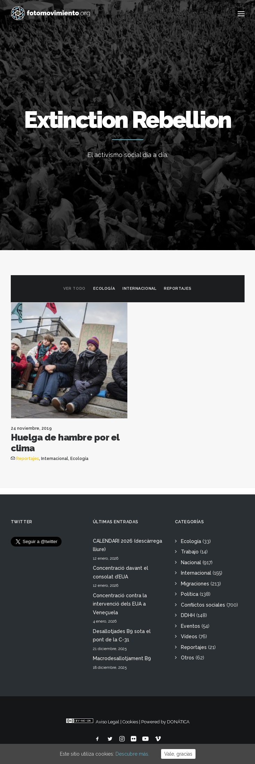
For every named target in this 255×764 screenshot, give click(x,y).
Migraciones (195, 583)
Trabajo (190, 551)
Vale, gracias (178, 754)
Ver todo (74, 288)
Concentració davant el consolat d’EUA (120, 572)
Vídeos (189, 636)
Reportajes (178, 288)
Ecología (104, 288)
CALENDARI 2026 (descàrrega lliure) (127, 545)
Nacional (191, 562)
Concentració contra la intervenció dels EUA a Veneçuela (120, 604)
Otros (187, 657)
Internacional (139, 288)
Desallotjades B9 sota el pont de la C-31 (122, 636)
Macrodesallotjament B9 (122, 658)
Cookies (130, 721)
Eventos (190, 626)
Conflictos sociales (203, 605)
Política (189, 594)
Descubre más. (132, 754)
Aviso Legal (107, 721)
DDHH (188, 615)
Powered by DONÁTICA (165, 721)
